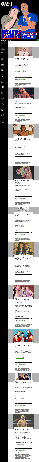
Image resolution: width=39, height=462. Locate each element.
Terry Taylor (17, 121)
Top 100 (27, 370)
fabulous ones (17, 325)
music (25, 370)
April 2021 (2, 82)
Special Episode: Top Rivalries (3, 48)
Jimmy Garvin (21, 239)
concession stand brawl (18, 455)
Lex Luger (17, 411)
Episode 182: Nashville (22, 100)
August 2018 (2, 109)
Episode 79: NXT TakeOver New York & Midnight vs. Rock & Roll (23, 258)
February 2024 (2, 57)
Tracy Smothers (21, 204)
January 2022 (2, 74)
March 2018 (2, 113)
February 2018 (2, 114)
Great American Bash (27, 202)
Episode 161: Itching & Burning (22, 181)
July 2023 (2, 59)
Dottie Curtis (27, 83)
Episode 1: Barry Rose (22, 429)
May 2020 (2, 91)
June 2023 (2, 60)
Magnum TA (26, 369)
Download (23, 79)
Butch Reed (27, 162)
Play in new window (19, 79)
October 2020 (2, 87)
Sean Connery (28, 203)
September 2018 (2, 108)
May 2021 (2, 81)
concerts (27, 324)
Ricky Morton (19, 457)
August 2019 (2, 99)
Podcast (16, 57)
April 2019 (2, 102)
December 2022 (2, 65)
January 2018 (2, 115)
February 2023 (2, 63)
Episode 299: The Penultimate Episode (21, 59)
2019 (18, 280)
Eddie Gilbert (27, 455)
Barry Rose (17, 83)
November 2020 (2, 86)
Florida (30, 83)
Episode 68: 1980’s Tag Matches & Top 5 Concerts (22, 301)
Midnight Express (24, 84)
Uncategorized (2, 122)
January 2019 (2, 105)
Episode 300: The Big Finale (3, 52)
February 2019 (2, 104)
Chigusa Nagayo (17, 410)
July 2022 (2, 69)
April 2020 (2, 92)
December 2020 (2, 85)
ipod (19, 369)
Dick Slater (30, 324)
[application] (23, 77)
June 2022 (2, 70)
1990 (16, 202)
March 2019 (2, 103)
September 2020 (2, 88)
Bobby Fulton (22, 409)
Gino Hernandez (21, 325)
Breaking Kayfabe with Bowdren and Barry (7, 40)
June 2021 (2, 80)
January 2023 (2, 64)
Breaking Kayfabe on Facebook (20, 226)
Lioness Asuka (20, 411)
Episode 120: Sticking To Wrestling (22, 215)
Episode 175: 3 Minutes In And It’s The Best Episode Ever (23, 140)
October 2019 (2, 97)
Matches (20, 84)
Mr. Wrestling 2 (22, 370)
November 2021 (2, 76)
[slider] (22, 77)
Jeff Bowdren (17, 84)
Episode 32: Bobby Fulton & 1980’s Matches (23, 383)
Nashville (28, 120)
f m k (29, 162)
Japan (24, 410)
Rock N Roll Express (18, 85)
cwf (24, 83)
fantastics (21, 410)
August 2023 (2, 58)
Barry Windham (23, 238)
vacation (21, 121)
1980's (16, 162)
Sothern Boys (17, 204)
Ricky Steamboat (24, 457)
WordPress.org (2, 128)
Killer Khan (21, 456)
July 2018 (2, 110)
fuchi (30, 455)
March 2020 (2, 93)
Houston (29, 280)
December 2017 (2, 116)
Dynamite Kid (23, 455)
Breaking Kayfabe (21, 83)
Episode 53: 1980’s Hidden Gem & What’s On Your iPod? (23, 345)
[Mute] (28, 77)
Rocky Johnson (17, 240)
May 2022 (2, 71)
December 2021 (2, 75)
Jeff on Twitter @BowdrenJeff (20, 225)
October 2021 (2, 77)
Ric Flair (16, 457)
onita (28, 456)
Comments (2, 127)
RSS (18, 117)
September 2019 (2, 98)
